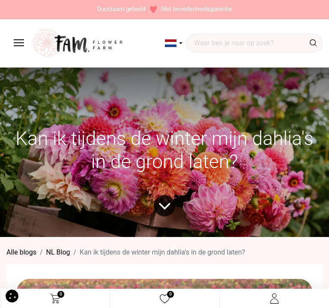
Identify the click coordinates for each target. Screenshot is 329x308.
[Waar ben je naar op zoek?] (313, 43)
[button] (173, 43)
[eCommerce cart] (55, 298)
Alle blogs (21, 252)
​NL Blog (58, 252)
